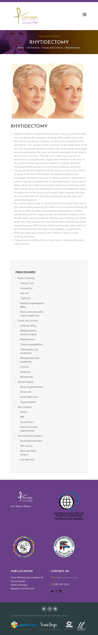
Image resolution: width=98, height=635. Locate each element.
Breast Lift (25, 391)
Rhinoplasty (26, 376)
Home (21, 48)
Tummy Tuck (27, 283)
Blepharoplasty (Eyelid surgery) (28, 332)
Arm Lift (24, 293)
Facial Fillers (27, 422)
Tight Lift (25, 298)
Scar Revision (27, 459)
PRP (22, 417)
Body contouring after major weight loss (31, 313)
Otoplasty (25, 371)
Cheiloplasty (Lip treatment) (29, 351)
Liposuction (26, 288)
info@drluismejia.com (66, 577)
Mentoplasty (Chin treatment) (30, 360)
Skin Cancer (26, 445)
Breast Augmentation (31, 386)
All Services (33, 47)
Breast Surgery (25, 381)
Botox (23, 412)
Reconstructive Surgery (30, 435)
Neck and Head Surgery (28, 452)
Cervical (24, 366)
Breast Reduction (29, 396)
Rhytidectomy (27, 339)
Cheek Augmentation (31, 344)
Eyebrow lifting (28, 325)
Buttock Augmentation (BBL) (32, 305)
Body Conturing (26, 278)
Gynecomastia (27, 402)
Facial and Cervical (49, 36)
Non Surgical (25, 407)
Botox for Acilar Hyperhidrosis (28, 429)
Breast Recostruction (31, 440)
